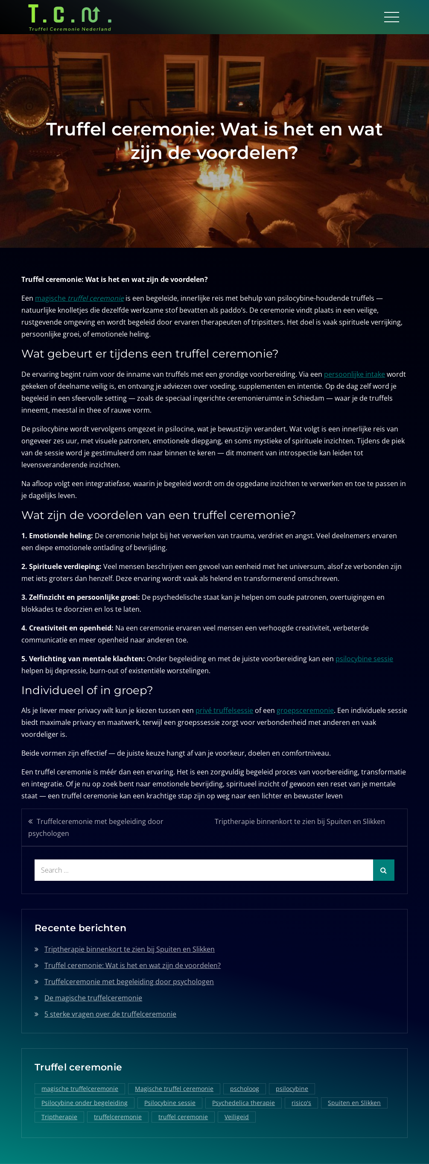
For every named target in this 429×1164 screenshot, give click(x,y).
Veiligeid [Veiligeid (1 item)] (237, 1117)
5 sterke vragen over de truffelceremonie (110, 1014)
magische (79, 298)
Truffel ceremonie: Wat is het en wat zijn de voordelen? (132, 965)
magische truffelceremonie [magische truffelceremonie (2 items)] (79, 1089)
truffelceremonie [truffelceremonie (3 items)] (118, 1117)
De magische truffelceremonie (93, 998)
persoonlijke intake (354, 374)
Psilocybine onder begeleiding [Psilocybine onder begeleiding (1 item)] (84, 1103)
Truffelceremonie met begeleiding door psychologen (95, 827)
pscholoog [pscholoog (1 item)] (244, 1089)
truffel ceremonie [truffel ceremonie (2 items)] (183, 1117)
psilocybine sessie (364, 658)
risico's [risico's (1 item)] (301, 1103)
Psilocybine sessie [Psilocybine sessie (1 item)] (170, 1103)
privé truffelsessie (224, 710)
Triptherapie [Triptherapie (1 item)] (59, 1117)
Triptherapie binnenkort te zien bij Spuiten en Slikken (300, 821)
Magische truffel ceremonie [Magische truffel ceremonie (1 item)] (174, 1089)
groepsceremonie (305, 710)
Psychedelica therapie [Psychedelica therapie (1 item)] (243, 1103)
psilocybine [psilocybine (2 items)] (292, 1089)
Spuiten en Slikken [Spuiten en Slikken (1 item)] (354, 1103)
